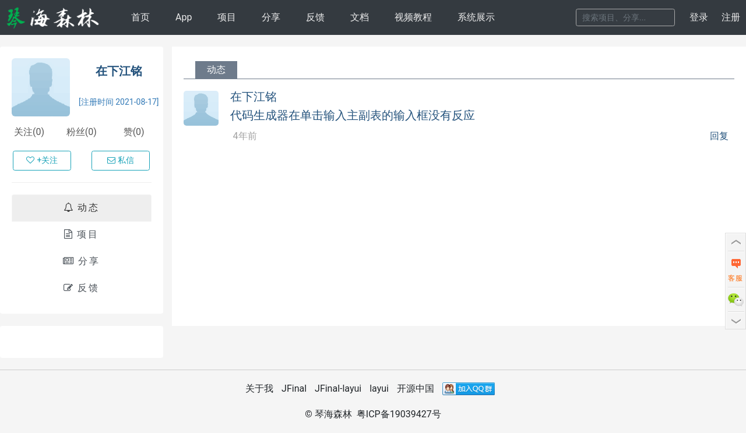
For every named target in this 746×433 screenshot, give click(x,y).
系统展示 (476, 17)
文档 (359, 17)
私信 (120, 160)
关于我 (259, 388)
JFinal (294, 388)
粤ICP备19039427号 (399, 414)
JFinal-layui (338, 388)
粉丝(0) (81, 131)
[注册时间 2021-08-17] (119, 102)
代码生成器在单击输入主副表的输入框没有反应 (352, 115)
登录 (698, 17)
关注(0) (29, 131)
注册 (731, 17)
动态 (82, 207)
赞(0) (134, 131)
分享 (271, 17)
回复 (719, 136)
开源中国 (415, 388)
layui (379, 388)
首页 (140, 17)
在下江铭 (119, 71)
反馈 (315, 17)
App (183, 17)
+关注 (42, 160)
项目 (226, 17)
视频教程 (413, 17)
